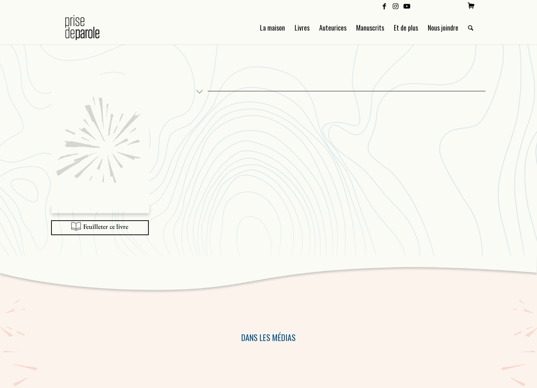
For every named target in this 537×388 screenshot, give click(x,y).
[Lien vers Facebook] (384, 5)
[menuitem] (471, 5)
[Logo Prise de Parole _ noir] (91, 27)
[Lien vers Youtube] (406, 5)
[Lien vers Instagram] (395, 5)
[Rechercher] (470, 27)
